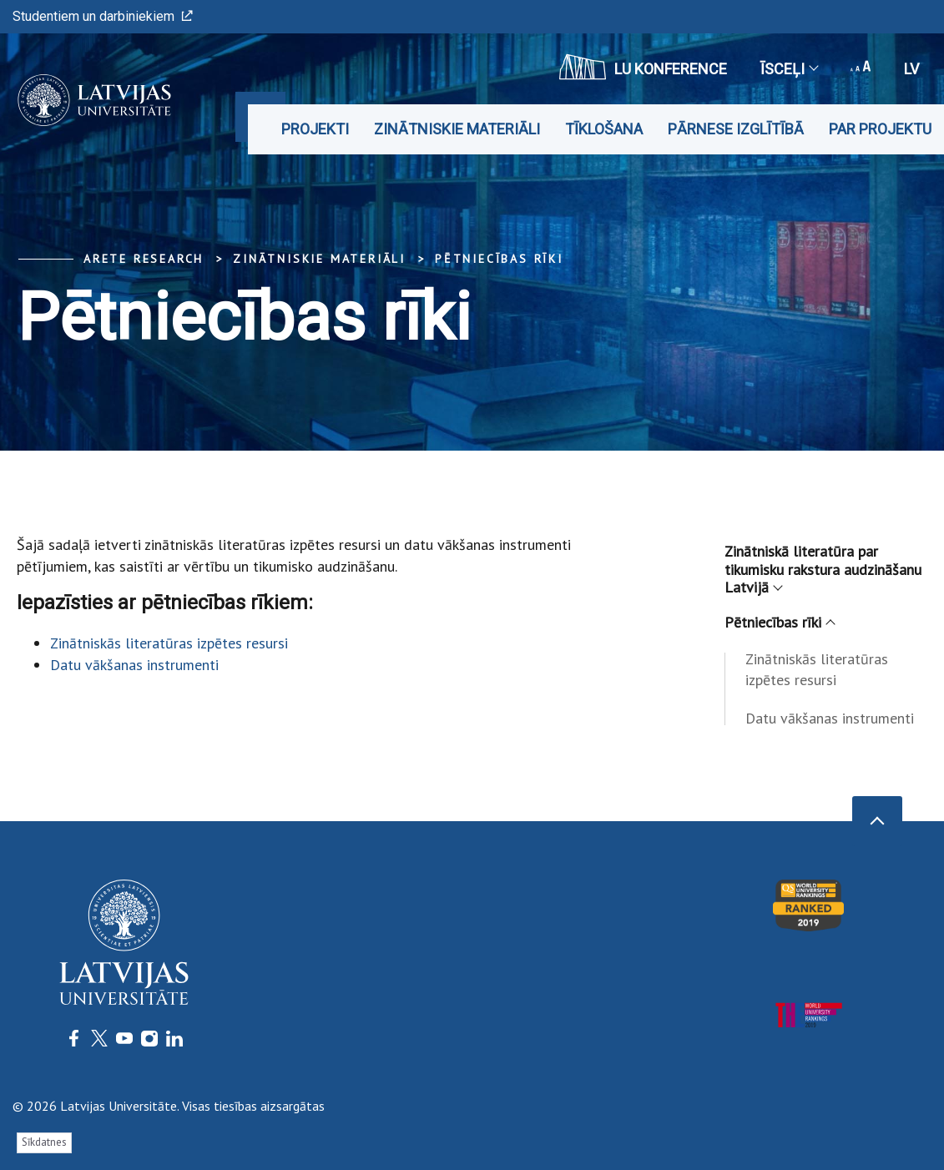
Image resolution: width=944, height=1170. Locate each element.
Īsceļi (788, 69)
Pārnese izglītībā (736, 129)
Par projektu (880, 129)
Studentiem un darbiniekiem (103, 16)
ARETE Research (143, 258)
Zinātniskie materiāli (457, 129)
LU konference (643, 66)
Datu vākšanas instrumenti (134, 664)
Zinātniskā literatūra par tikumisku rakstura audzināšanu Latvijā (822, 569)
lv (911, 69)
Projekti (315, 129)
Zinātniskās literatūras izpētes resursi (169, 643)
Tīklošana (604, 129)
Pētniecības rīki (499, 258)
